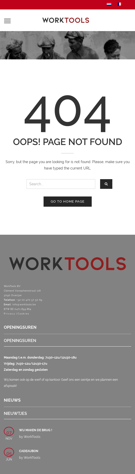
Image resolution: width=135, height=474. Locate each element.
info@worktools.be (24, 304)
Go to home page (68, 201)
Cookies (23, 313)
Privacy (9, 313)
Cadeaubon (28, 451)
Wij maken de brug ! (35, 430)
